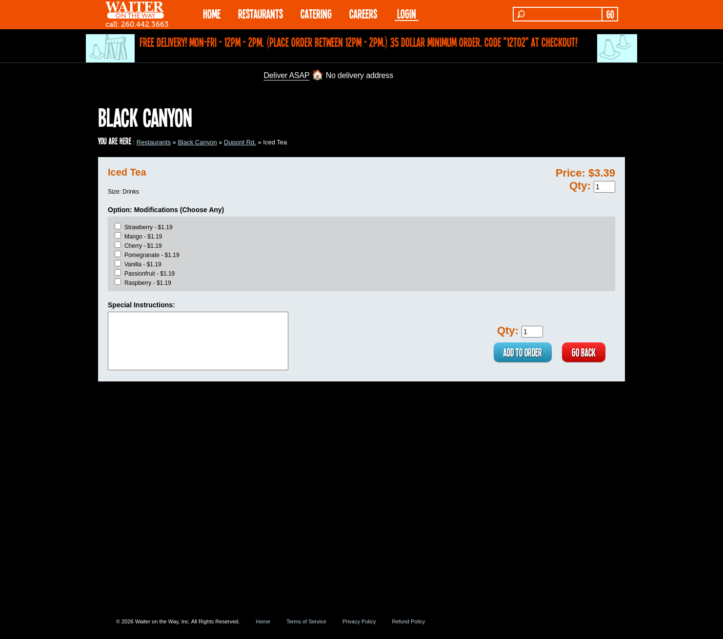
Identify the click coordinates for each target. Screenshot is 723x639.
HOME (212, 13)
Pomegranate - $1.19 (152, 255)
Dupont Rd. (240, 142)
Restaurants (154, 142)
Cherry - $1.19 (143, 245)
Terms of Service (306, 621)
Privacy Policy (359, 621)
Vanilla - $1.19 (142, 264)
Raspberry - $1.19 (147, 283)
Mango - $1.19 (143, 236)
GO (610, 14)
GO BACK (584, 352)
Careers (363, 13)
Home (263, 621)
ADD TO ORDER (522, 352)
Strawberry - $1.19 (148, 227)
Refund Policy (408, 621)
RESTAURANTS (260, 13)
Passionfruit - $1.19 (149, 273)
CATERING (316, 13)
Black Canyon (197, 142)
